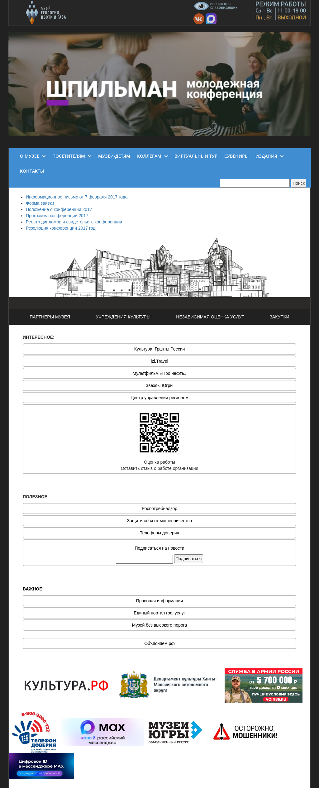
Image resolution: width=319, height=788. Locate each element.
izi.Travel (159, 361)
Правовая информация (159, 600)
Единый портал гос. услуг (159, 612)
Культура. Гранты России (159, 348)
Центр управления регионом (159, 397)
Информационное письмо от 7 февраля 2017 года (77, 196)
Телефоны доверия (159, 532)
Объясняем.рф (159, 643)
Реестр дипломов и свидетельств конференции (74, 221)
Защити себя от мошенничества (159, 520)
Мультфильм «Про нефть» (159, 373)
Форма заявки (40, 203)
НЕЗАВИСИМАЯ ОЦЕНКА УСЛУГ (210, 316)
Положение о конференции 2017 (59, 209)
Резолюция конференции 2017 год (60, 228)
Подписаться (189, 558)
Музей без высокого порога (159, 625)
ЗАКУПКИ (279, 316)
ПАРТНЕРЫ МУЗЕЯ (50, 316)
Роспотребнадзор (159, 508)
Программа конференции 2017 (57, 215)
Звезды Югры (160, 385)
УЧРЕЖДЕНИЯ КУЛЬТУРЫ (123, 316)
